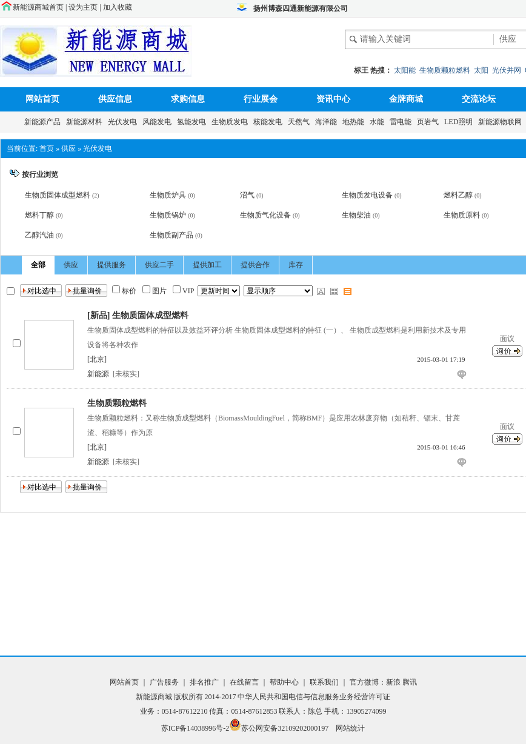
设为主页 (83, 7)
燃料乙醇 (458, 195)
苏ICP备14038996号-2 (195, 728)
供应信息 (115, 99)
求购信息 (188, 99)
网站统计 (350, 728)
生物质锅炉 (168, 215)
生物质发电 (231, 122)
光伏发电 (124, 122)
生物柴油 (356, 215)
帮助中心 (285, 682)
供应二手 (159, 265)
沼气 (247, 195)
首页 (46, 148)
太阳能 (405, 70)
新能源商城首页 (38, 7)
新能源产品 (44, 122)
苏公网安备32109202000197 (278, 728)
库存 (295, 265)
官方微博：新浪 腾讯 (383, 682)
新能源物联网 (501, 122)
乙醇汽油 (39, 235)
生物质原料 (462, 215)
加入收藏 (117, 7)
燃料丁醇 (39, 215)
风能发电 (158, 122)
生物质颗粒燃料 (444, 70)
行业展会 (261, 99)
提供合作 (255, 265)
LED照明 (460, 122)
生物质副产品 (171, 235)
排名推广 (204, 682)
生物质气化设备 (265, 215)
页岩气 (429, 122)
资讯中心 (333, 99)
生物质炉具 (168, 195)
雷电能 (402, 122)
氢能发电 (193, 122)
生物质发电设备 (367, 195)
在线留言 (243, 682)
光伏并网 (506, 70)
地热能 (355, 122)
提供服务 (111, 265)
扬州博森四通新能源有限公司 (300, 8)
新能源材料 (86, 122)
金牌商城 (406, 99)
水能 (379, 122)
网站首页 (42, 99)
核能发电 (269, 122)
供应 (68, 148)
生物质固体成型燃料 (57, 195)
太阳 (481, 70)
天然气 (300, 122)
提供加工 (207, 265)
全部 (38, 265)
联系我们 (324, 682)
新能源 (98, 374)
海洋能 (328, 122)
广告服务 (165, 682)
